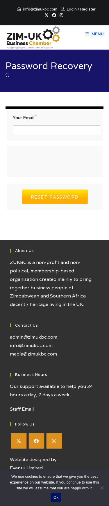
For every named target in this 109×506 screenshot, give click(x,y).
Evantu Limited (26, 468)
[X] (19, 441)
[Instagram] (54, 441)
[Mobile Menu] (94, 33)
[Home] (7, 75)
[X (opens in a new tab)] (47, 15)
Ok (55, 497)
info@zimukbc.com (40, 9)
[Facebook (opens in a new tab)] (54, 15)
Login (72, 9)
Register (88, 9)
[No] (102, 488)
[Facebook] (36, 441)
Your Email (25, 117)
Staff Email (22, 409)
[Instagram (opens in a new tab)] (61, 15)
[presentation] (57, 159)
